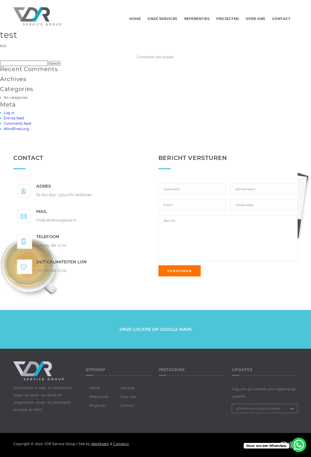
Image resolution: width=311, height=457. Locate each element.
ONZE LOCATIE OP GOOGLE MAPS (156, 329)
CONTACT (281, 19)
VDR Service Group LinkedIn (258, 408)
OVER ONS (255, 19)
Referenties (99, 397)
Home (135, 19)
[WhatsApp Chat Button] (299, 445)
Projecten (97, 405)
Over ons (128, 397)
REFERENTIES (197, 19)
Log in (9, 113)
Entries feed (14, 118)
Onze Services (162, 19)
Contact (127, 405)
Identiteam (100, 444)
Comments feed (17, 123)
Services (128, 388)
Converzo (121, 444)
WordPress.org (16, 129)
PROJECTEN (227, 19)
